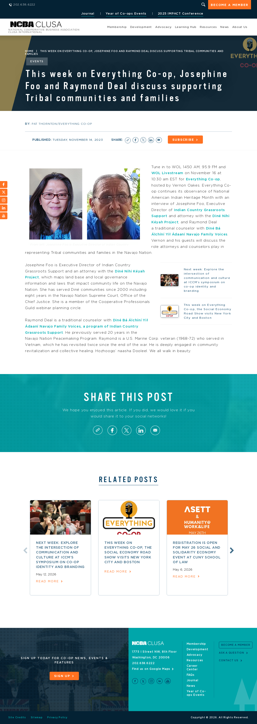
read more (47, 581)
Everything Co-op (203, 179)
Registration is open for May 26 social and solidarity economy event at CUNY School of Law (197, 552)
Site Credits (17, 717)
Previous (24, 550)
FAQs (191, 674)
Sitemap (37, 717)
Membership (117, 27)
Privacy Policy (57, 717)
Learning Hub (185, 27)
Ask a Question (231, 653)
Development (141, 27)
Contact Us (228, 660)
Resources (208, 27)
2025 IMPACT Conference (180, 13)
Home (29, 51)
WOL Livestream (168, 172)
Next (231, 550)
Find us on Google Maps (151, 668)
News (224, 27)
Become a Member (229, 5)
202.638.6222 (143, 663)
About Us (239, 27)
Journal (87, 13)
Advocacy (163, 27)
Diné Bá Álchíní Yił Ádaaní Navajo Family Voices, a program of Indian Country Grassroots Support (87, 326)
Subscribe (185, 139)
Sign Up (62, 675)
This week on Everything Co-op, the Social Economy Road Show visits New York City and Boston (128, 552)
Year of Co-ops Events (125, 13)
